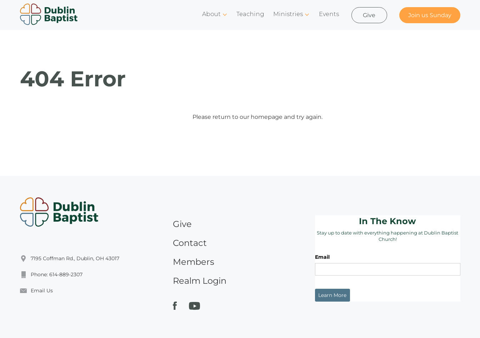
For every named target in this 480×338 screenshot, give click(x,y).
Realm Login (199, 281)
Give (369, 15)
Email (322, 257)
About (211, 14)
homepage (266, 116)
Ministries (288, 14)
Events (329, 14)
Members (193, 262)
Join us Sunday (429, 15)
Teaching (250, 14)
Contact (190, 243)
